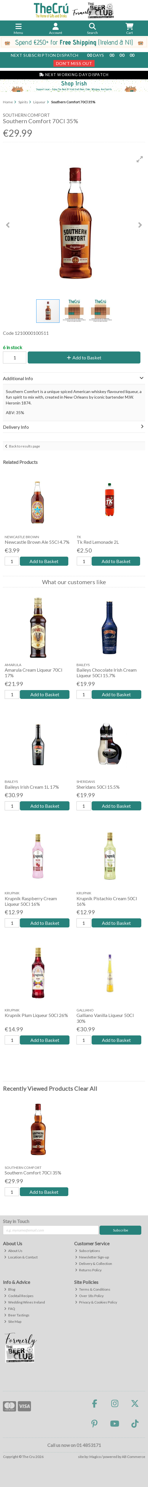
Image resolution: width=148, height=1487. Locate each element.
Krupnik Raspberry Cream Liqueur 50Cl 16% (31, 901)
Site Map (12, 1321)
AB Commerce (133, 1457)
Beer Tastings (16, 1315)
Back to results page (24, 446)
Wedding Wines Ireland (24, 1302)
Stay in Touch (16, 1221)
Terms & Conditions (92, 1289)
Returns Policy (88, 1270)
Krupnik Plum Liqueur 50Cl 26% (36, 1015)
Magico (95, 1457)
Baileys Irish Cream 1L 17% (32, 787)
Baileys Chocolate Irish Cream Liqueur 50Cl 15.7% (106, 672)
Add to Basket (84, 357)
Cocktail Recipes (19, 1296)
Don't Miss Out (74, 63)
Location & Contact (21, 1257)
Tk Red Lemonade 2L (98, 542)
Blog (9, 1289)
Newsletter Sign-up (92, 1257)
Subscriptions (87, 1250)
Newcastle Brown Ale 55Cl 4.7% (37, 542)
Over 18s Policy (89, 1296)
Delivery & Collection (93, 1263)
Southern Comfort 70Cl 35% (33, 1172)
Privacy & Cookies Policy (96, 1302)
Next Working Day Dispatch (74, 75)
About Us (13, 1250)
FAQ (9, 1308)
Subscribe (120, 1230)
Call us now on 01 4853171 (74, 1445)
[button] (139, 159)
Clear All (85, 1088)
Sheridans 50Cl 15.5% (98, 787)
